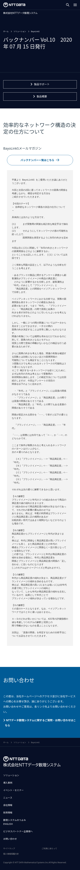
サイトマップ (9, 848)
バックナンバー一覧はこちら (37, 160)
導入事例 (7, 782)
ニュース (7, 797)
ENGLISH (8, 823)
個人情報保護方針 (11, 853)
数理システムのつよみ (14, 820)
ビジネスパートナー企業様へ (18, 831)
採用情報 (7, 812)
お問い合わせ (10, 838)
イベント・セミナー (13, 790)
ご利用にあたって (49, 848)
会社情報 (7, 805)
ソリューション (11, 775)
